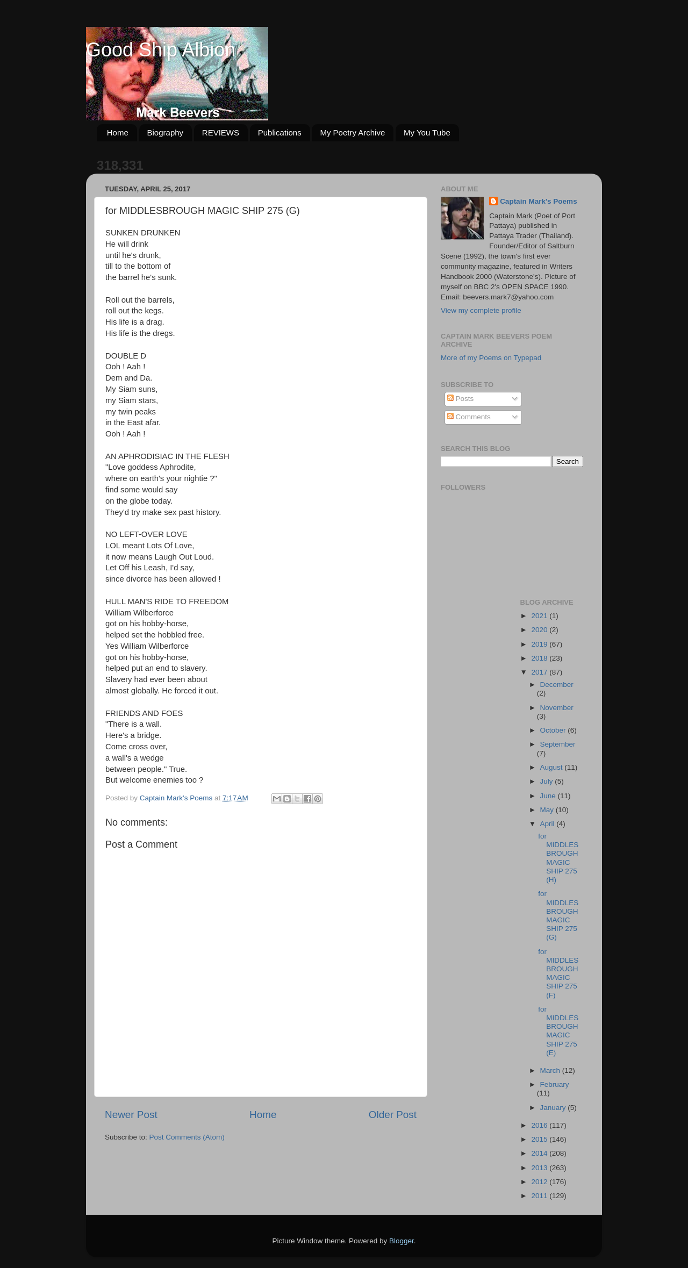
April (548, 824)
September (558, 744)
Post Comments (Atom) (187, 1137)
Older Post (393, 1114)
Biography (165, 132)
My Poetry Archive (352, 132)
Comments (469, 417)
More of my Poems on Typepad (491, 358)
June (549, 796)
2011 (540, 1196)
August (552, 767)
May (548, 810)
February (554, 1084)
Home (117, 132)
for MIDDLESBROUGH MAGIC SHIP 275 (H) (558, 858)
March (551, 1070)
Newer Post (131, 1114)
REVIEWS (220, 132)
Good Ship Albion (160, 50)
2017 (540, 672)
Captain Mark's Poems (538, 201)
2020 (540, 630)
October (554, 730)
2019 (540, 644)
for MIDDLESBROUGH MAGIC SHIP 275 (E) (558, 1031)
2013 (540, 1168)
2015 (540, 1139)
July (547, 781)
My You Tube (427, 132)
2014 (540, 1153)
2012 (540, 1182)
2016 (540, 1125)
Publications (280, 132)
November (557, 708)
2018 (540, 658)
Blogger (401, 1241)
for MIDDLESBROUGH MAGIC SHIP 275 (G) (558, 915)
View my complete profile (481, 310)
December (557, 684)
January (554, 1108)
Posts (460, 399)
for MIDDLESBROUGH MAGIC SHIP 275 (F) (558, 973)
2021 (540, 616)
